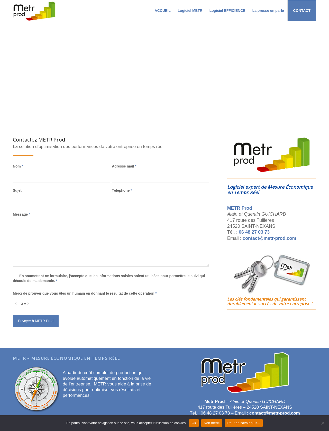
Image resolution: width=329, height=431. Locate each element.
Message (21, 214)
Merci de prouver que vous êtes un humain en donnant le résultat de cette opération (85, 293)
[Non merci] (322, 423)
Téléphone (122, 190)
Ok (194, 423)
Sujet (17, 190)
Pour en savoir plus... (243, 423)
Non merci (212, 423)
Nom (18, 166)
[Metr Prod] (34, 10)
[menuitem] (162, 10)
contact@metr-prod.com (269, 238)
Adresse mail (124, 166)
